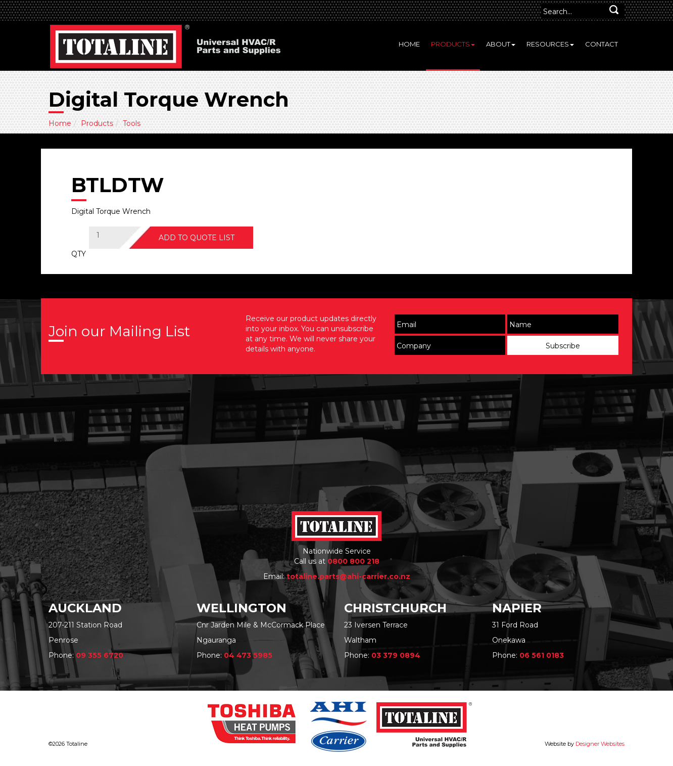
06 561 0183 (541, 655)
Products (453, 44)
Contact (601, 44)
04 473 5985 (248, 655)
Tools (131, 123)
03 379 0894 (395, 655)
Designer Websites (599, 743)
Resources (550, 44)
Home (409, 44)
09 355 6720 (99, 655)
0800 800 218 (353, 561)
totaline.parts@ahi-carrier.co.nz (348, 576)
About (500, 44)
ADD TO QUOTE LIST (196, 237)
